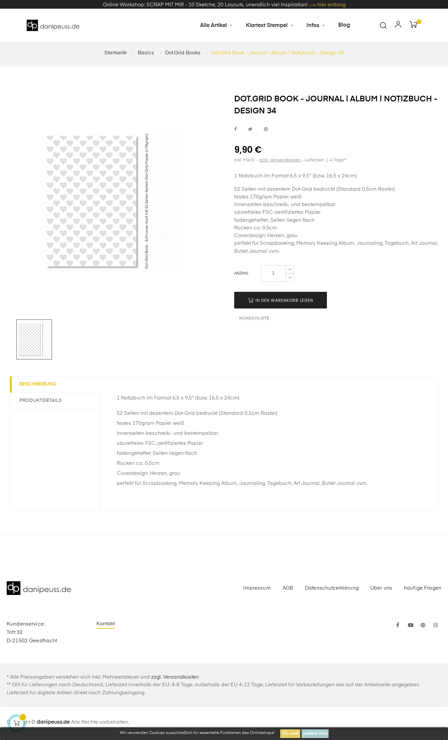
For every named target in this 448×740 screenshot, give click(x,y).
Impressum (257, 589)
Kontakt (105, 625)
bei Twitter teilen (250, 131)
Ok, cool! (290, 734)
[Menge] (273, 275)
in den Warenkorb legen (280, 302)
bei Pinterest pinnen (266, 131)
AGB (288, 589)
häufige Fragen (422, 589)
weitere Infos (315, 734)
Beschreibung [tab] (38, 386)
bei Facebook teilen (235, 131)
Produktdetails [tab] (41, 402)
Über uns (381, 589)
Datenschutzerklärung (332, 589)
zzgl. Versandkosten (280, 162)
